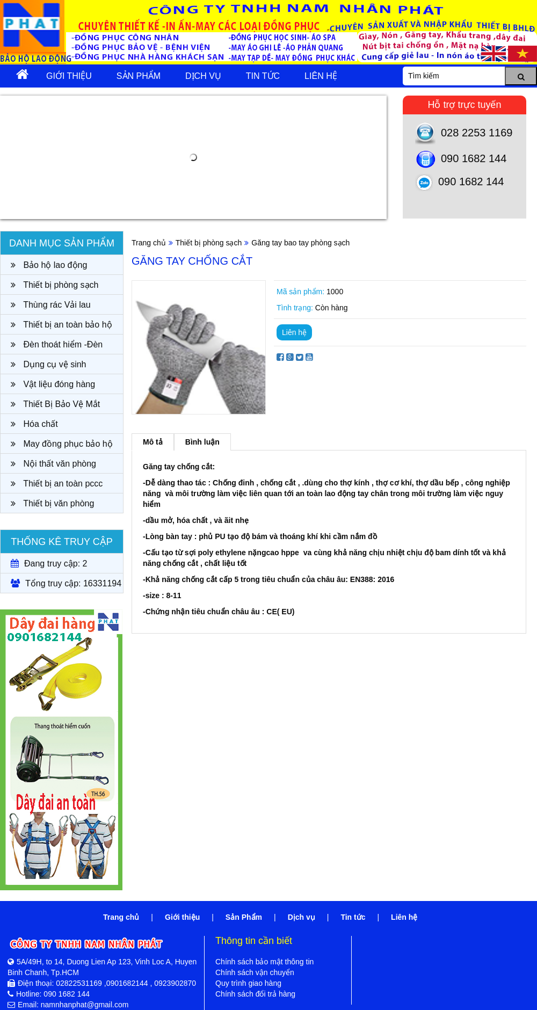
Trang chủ (149, 242)
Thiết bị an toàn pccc (57, 483)
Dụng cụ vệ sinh (48, 364)
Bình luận (202, 442)
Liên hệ (320, 76)
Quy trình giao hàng (248, 983)
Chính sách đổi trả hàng (255, 994)
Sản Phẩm (139, 76)
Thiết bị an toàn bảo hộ (61, 324)
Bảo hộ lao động (49, 265)
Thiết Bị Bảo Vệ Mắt (55, 404)
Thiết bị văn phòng (52, 503)
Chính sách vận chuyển (254, 972)
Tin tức (263, 76)
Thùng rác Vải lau (51, 304)
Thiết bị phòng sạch (54, 284)
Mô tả (153, 442)
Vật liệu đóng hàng (53, 384)
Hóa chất (34, 423)
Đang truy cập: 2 (49, 563)
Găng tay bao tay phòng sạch (300, 242)
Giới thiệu (69, 76)
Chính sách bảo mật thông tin (264, 961)
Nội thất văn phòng (53, 463)
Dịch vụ (203, 76)
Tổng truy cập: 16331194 (66, 583)
